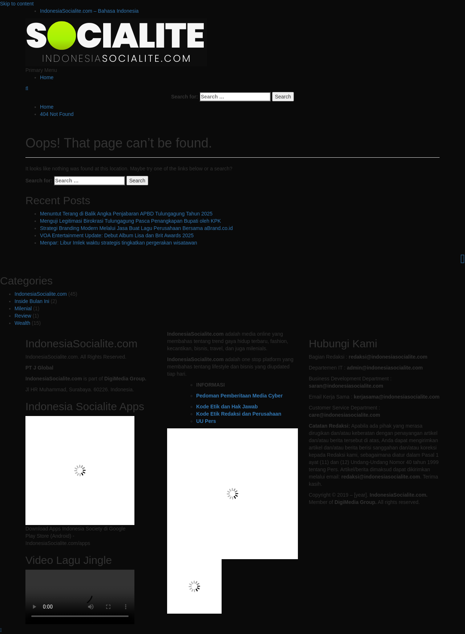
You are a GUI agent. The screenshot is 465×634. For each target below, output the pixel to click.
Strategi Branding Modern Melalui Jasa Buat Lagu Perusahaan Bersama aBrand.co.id (136, 228)
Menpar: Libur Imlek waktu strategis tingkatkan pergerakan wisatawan (118, 243)
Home (46, 77)
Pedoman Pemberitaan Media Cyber (239, 396)
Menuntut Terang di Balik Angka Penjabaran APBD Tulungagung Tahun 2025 (126, 214)
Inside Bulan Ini (32, 301)
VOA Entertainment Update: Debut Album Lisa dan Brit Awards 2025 (117, 235)
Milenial (23, 308)
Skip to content (17, 4)
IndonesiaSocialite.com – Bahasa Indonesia (89, 11)
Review (23, 316)
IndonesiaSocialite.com (41, 294)
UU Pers (206, 421)
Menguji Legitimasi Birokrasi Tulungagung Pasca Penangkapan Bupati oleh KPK (130, 221)
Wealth (22, 323)
